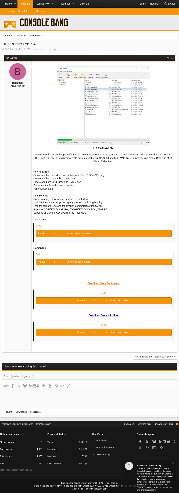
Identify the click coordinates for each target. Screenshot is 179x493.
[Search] (169, 4)
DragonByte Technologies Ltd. (120, 486)
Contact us (123, 423)
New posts (10, 11)
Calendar (85, 3)
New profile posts (105, 447)
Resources (64, 3)
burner (42, 50)
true (56, 50)
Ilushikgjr (82, 464)
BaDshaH (10, 50)
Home (8, 3)
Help (169, 423)
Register (63, 234)
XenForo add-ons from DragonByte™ (79, 486)
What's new (43, 3)
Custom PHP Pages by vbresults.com (89, 489)
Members (40, 11)
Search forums (25, 11)
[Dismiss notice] (172, 463)
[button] (14, 4)
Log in (51, 234)
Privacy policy (157, 423)
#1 (171, 59)
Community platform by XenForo (89, 484)
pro (49, 50)
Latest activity (103, 454)
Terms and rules (140, 423)
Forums (25, 3)
